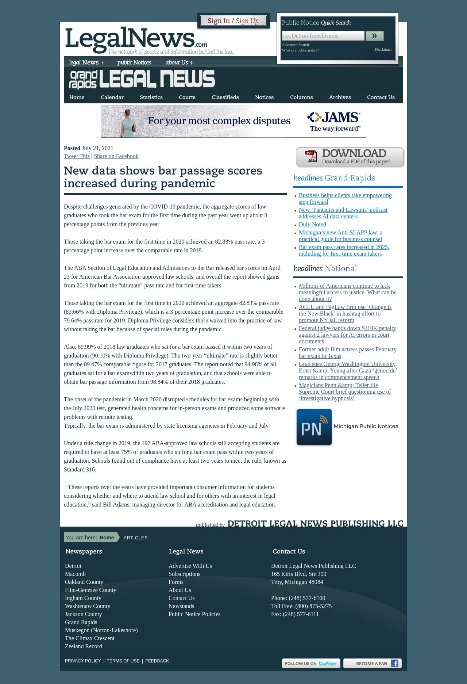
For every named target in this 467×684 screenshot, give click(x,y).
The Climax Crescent (90, 638)
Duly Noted (312, 224)
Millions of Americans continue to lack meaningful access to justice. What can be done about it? (348, 292)
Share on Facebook (116, 156)
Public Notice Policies (194, 614)
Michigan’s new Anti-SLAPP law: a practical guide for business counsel (341, 235)
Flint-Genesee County (90, 590)
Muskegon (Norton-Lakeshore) (101, 630)
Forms (176, 582)
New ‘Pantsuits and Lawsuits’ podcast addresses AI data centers (343, 213)
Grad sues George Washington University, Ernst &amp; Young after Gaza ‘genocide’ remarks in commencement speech (348, 370)
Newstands (181, 606)
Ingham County (83, 598)
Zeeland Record (83, 646)
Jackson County (83, 614)
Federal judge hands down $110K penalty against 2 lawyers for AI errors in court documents (347, 334)
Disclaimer (383, 49)
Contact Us (182, 598)
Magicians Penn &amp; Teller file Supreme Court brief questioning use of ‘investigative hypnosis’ (345, 391)
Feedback (157, 661)
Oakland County (84, 582)
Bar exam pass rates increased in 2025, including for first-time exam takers (344, 250)
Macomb (75, 574)
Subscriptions (184, 574)
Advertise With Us (190, 566)
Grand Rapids (81, 622)
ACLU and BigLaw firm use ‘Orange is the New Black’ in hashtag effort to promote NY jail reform (345, 313)
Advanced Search (295, 45)
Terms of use (123, 661)
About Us (180, 590)
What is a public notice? (300, 50)
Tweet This (77, 156)
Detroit (73, 566)
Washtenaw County (87, 606)
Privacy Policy (83, 661)
